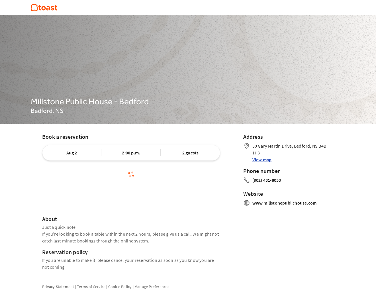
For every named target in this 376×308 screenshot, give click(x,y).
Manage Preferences (151, 286)
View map (262, 159)
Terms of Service (91, 286)
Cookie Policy (120, 286)
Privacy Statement (58, 286)
